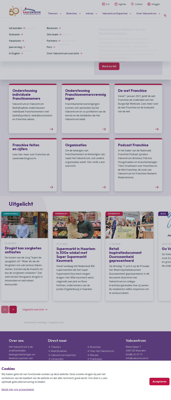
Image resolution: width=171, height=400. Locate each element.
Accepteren (159, 381)
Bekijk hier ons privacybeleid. (17, 389)
